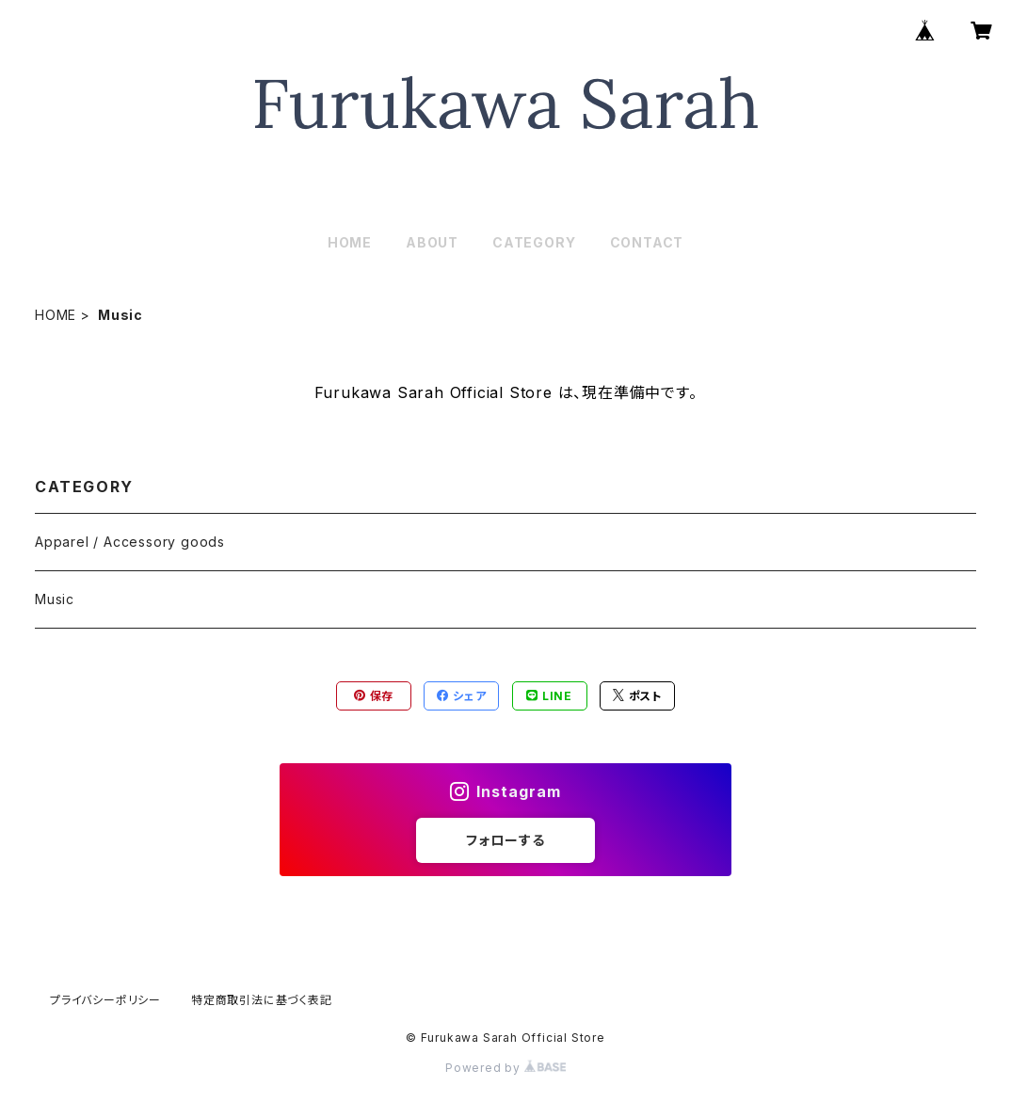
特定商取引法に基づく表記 (261, 1000)
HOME (350, 242)
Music (54, 599)
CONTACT (647, 242)
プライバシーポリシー (105, 1000)
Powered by (505, 1068)
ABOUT (432, 242)
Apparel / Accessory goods (130, 542)
